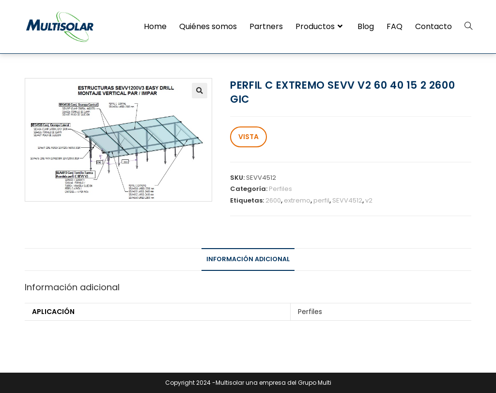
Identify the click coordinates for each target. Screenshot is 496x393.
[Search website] (468, 26)
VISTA (248, 136)
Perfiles (280, 188)
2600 (273, 200)
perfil (321, 200)
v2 (368, 200)
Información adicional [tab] (248, 259)
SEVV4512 (347, 200)
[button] (199, 90)
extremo (297, 200)
